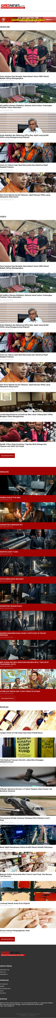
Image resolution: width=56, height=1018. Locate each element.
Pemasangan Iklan (5, 988)
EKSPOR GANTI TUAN (9, 552)
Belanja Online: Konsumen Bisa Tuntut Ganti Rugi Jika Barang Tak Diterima (26, 875)
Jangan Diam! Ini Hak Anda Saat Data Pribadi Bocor (21, 733)
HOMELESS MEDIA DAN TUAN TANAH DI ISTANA (20, 691)
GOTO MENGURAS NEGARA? (12, 579)
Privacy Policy (23, 1015)
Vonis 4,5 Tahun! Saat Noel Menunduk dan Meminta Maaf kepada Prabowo (24, 166)
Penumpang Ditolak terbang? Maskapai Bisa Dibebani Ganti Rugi (25, 819)
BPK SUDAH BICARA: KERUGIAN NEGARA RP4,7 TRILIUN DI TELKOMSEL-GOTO (24, 663)
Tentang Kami (4, 984)
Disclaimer (3, 993)
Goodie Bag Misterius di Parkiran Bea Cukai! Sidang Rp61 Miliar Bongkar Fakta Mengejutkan (26, 415)
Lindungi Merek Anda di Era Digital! (15, 903)
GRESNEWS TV (4, 974)
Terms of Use (32, 1015)
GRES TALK (3, 972)
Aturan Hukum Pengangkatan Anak (15, 930)
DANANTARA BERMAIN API (11, 525)
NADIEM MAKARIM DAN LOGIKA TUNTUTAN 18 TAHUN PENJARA (23, 634)
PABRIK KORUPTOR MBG (10, 497)
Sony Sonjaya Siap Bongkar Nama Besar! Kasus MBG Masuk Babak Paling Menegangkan (24, 77)
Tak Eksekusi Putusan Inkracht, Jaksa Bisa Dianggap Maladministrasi (22, 761)
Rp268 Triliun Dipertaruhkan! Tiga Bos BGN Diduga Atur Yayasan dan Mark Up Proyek (23, 445)
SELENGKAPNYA (7, 455)
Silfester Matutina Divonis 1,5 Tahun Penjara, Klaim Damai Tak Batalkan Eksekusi (26, 790)
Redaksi (2, 986)
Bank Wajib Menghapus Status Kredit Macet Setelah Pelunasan (26, 847)
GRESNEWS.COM (4, 970)
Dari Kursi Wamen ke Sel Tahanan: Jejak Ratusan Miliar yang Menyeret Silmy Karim (25, 196)
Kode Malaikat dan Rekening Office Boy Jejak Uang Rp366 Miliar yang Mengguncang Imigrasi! (24, 136)
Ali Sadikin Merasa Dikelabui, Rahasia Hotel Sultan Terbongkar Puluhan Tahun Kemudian (26, 106)
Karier (1, 991)
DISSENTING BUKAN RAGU (11, 606)
